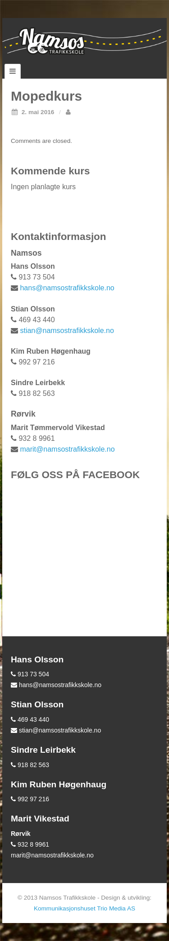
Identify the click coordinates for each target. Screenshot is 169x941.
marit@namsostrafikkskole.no (67, 449)
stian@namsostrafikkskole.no (67, 330)
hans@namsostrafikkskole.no (67, 288)
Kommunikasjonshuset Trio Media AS (84, 908)
